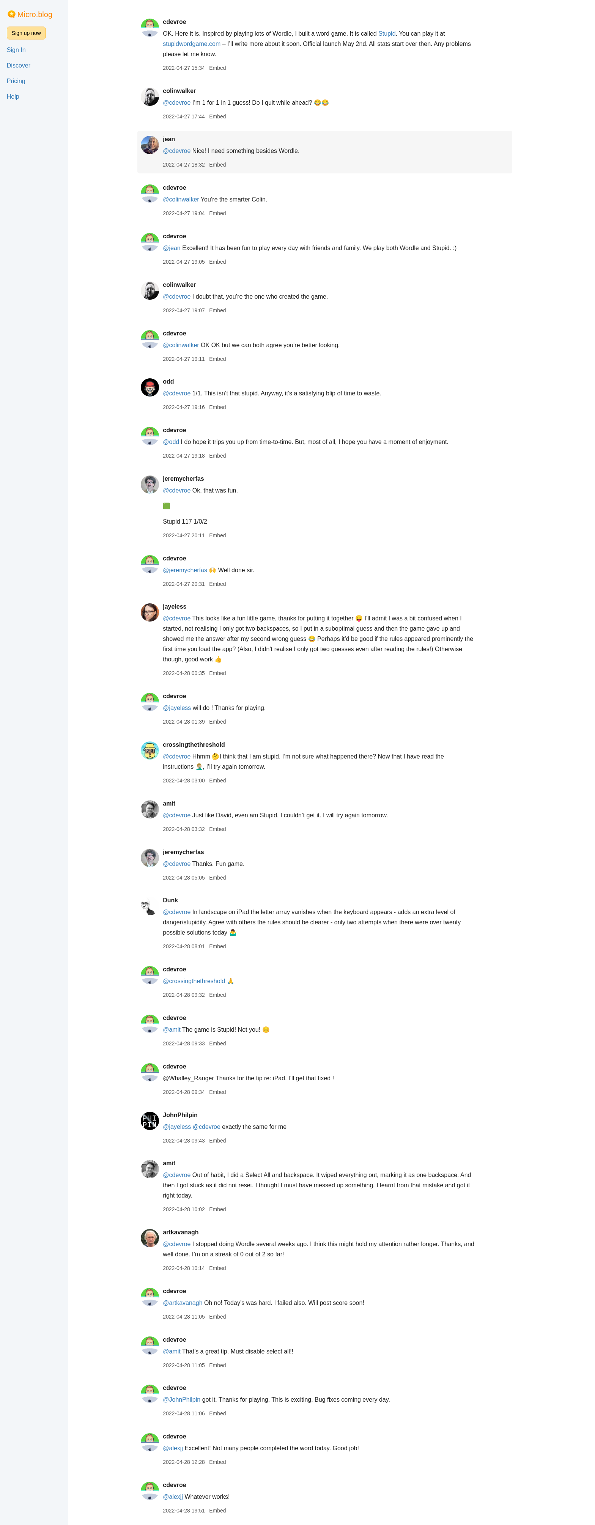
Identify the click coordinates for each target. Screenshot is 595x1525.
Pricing (16, 81)
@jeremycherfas (192, 570)
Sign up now (26, 33)
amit (176, 803)
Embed (224, 68)
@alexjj (180, 1448)
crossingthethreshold (201, 744)
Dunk (177, 900)
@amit (178, 1029)
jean (176, 139)
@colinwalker (188, 199)
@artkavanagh (189, 1303)
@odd (178, 442)
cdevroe (181, 22)
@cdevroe (183, 102)
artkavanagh (187, 1232)
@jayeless (184, 708)
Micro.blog (34, 14)
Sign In (16, 50)
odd (175, 381)
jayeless (181, 606)
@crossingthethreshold (201, 981)
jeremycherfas (190, 478)
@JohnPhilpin (188, 1399)
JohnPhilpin (187, 1115)
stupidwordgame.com (198, 44)
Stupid (393, 33)
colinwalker (186, 91)
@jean (178, 248)
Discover (18, 65)
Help (13, 96)
